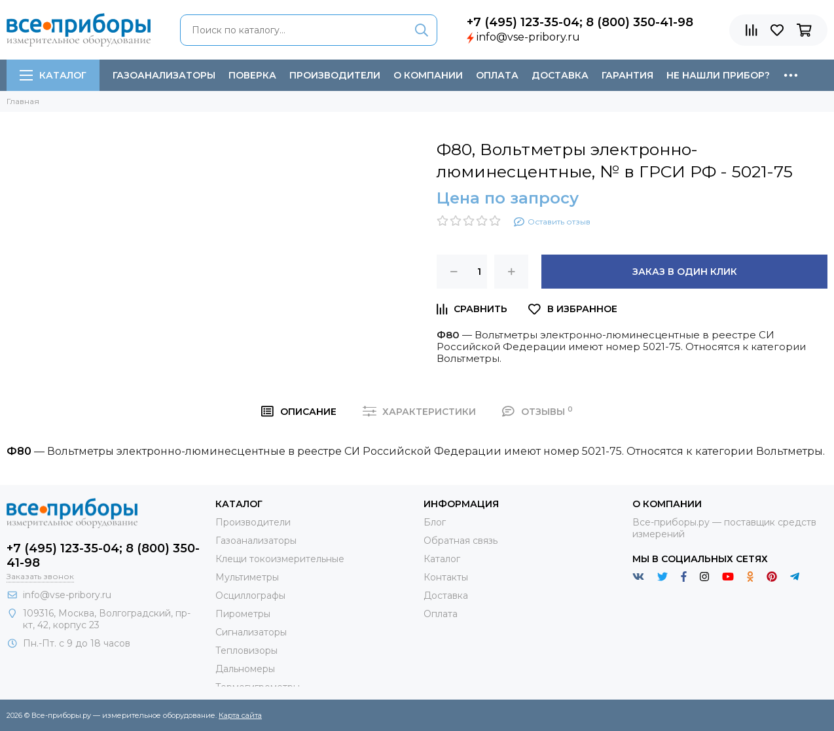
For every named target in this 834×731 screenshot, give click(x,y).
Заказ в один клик (684, 271)
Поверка (252, 75)
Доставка (560, 75)
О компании (428, 75)
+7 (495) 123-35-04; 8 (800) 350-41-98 (580, 22)
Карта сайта (240, 715)
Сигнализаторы (251, 632)
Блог (435, 522)
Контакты (446, 577)
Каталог (53, 75)
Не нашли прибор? (718, 75)
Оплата (497, 75)
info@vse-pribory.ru (528, 37)
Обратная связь (461, 540)
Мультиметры (247, 577)
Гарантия (627, 75)
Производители (334, 75)
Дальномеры (245, 669)
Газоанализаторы (164, 75)
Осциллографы (250, 595)
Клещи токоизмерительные (279, 559)
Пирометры (242, 614)
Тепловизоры (246, 650)
